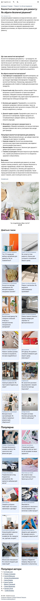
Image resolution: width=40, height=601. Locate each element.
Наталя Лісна (8, 588)
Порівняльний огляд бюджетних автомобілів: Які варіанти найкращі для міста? (9, 479)
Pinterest (18, 597)
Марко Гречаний (9, 584)
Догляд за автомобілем (28, 502)
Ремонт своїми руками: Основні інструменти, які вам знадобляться (10, 354)
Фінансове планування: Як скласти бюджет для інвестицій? (10, 562)
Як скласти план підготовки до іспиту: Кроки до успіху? (29, 477)
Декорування (5, 314)
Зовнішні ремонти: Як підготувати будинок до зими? (10, 385)
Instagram (9, 597)
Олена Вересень (9, 586)
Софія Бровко (9, 590)
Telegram (23, 597)
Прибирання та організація (9, 283)
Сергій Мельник (9, 576)
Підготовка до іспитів (27, 472)
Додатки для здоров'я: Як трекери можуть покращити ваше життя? (30, 534)
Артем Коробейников (11, 578)
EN (14, 595)
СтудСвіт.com (6, 2)
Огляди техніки (26, 411)
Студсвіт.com (8, 572)
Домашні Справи (7, 6)
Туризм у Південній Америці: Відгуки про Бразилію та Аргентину (29, 562)
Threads (14, 597)
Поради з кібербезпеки (8, 445)
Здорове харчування (27, 445)
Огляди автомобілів (7, 472)
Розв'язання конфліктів (8, 530)
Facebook (3, 597)
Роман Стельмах (9, 574)
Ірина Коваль (8, 580)
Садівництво (25, 380)
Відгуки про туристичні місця (29, 557)
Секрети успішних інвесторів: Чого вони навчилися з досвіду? (9, 506)
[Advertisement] (20, 43)
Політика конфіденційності (8, 599)
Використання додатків (28, 530)
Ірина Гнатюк (8, 582)
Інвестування (5, 502)
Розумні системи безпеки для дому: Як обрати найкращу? (29, 416)
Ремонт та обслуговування (23, 6)
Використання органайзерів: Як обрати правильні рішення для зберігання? (8, 418)
